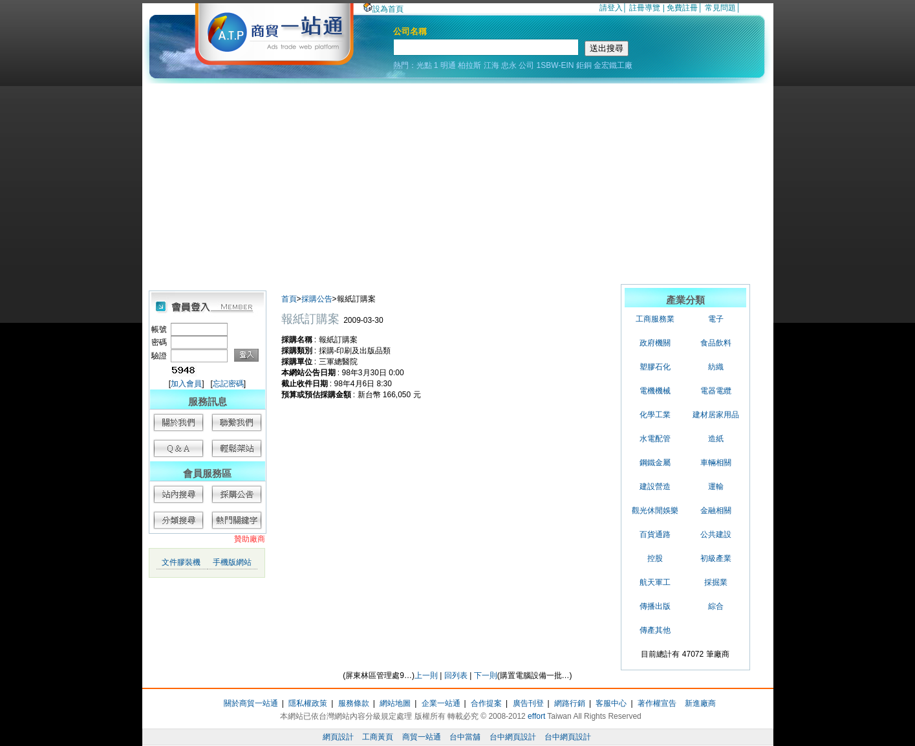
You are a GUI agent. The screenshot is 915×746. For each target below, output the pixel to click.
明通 (448, 65)
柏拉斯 (469, 65)
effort (536, 716)
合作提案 (486, 703)
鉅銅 (584, 65)
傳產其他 (655, 630)
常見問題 (720, 7)
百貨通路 (655, 534)
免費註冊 (682, 7)
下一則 (485, 675)
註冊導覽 (644, 7)
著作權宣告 (657, 703)
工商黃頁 (377, 736)
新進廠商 (700, 703)
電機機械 (655, 390)
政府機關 (655, 342)
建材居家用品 (716, 414)
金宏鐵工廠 (613, 65)
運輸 (716, 486)
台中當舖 (464, 736)
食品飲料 (715, 342)
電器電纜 (715, 390)
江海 (491, 65)
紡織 (716, 366)
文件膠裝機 (181, 562)
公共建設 (715, 534)
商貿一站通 (421, 736)
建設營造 (655, 486)
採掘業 (715, 582)
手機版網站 (232, 562)
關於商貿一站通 (251, 703)
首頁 (289, 298)
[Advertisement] (457, 180)
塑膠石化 (655, 366)
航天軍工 (655, 582)
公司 (526, 65)
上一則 (426, 675)
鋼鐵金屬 (655, 462)
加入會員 (186, 383)
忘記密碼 (228, 383)
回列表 (456, 675)
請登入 (611, 7)
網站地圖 (395, 703)
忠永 (509, 65)
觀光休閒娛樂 (655, 510)
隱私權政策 (307, 703)
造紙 (716, 438)
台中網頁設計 (513, 736)
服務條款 (353, 703)
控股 (655, 558)
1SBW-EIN (555, 65)
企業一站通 (441, 703)
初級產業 (715, 558)
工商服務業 (655, 319)
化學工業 (655, 414)
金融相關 (715, 510)
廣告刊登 (528, 703)
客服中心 (611, 703)
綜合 (716, 606)
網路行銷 (569, 703)
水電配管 (655, 438)
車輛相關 (715, 462)
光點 (424, 65)
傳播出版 (655, 606)
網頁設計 (338, 736)
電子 (716, 319)
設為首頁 (383, 9)
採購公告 (316, 298)
